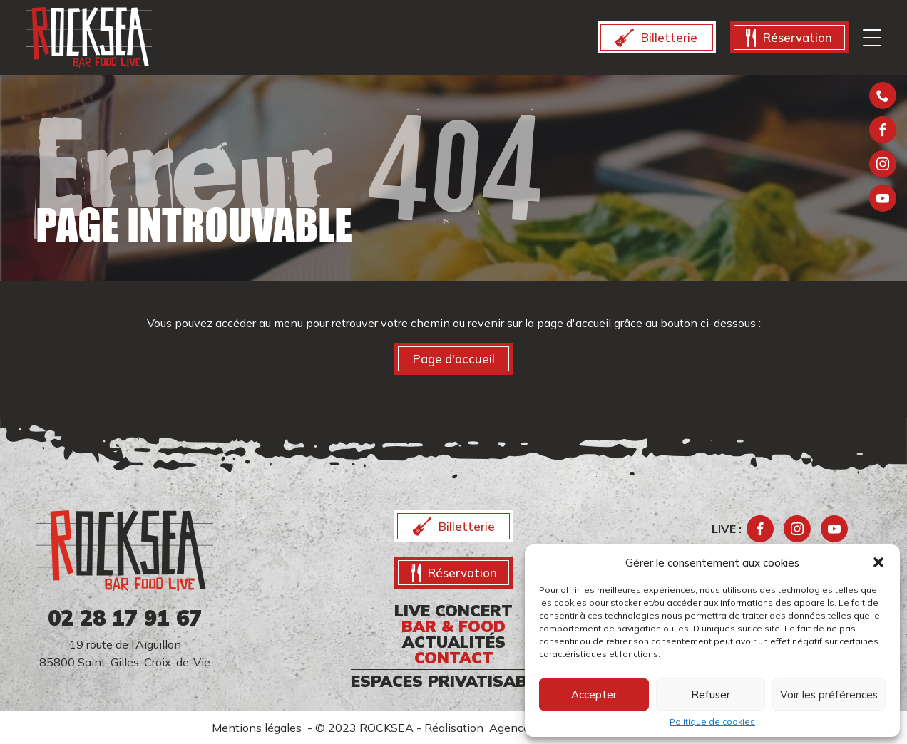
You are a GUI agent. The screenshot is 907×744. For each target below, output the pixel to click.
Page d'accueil (454, 358)
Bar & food (453, 626)
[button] (878, 562)
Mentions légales (259, 727)
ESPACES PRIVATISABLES (453, 681)
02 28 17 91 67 (125, 618)
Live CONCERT (453, 611)
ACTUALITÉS (454, 642)
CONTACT (453, 658)
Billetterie (656, 38)
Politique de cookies (712, 722)
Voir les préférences (829, 694)
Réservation (789, 38)
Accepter (594, 694)
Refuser (710, 694)
